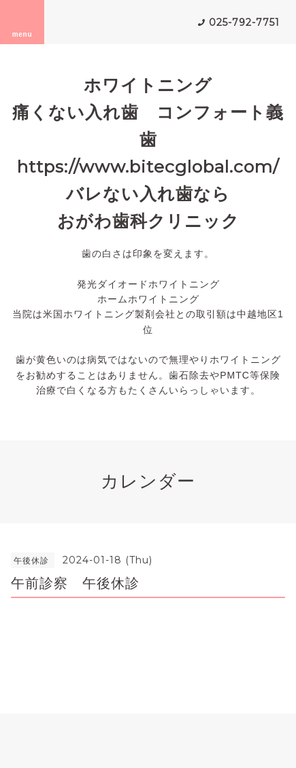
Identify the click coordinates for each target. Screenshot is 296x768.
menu (22, 21)
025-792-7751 (244, 22)
